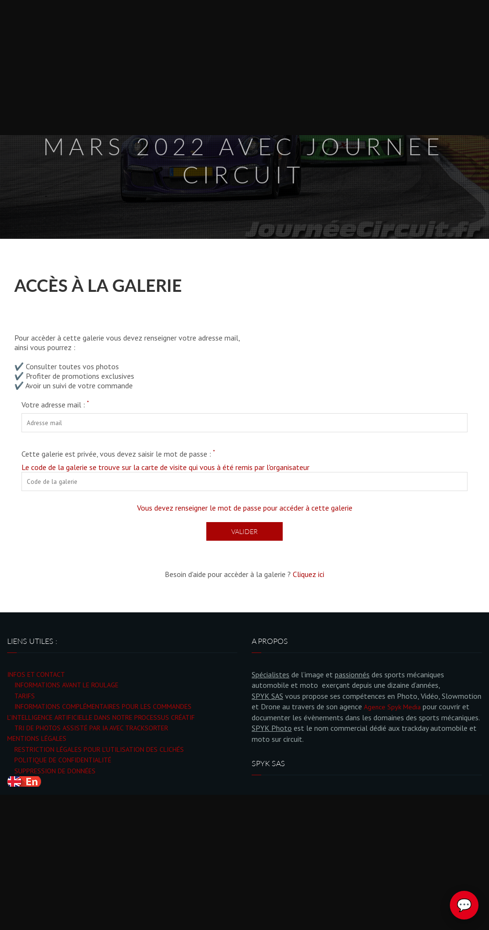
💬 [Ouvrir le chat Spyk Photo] (464, 905)
